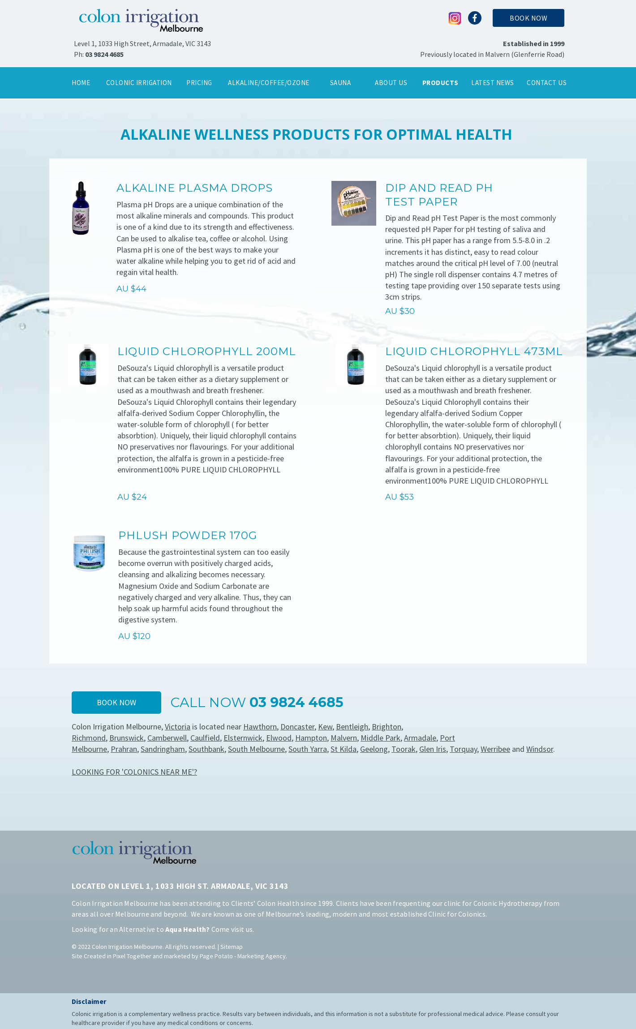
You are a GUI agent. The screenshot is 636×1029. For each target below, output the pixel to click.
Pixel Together (132, 956)
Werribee (495, 749)
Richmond (89, 738)
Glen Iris (432, 749)
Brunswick (126, 738)
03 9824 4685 (104, 54)
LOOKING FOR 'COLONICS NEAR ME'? (134, 772)
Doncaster (297, 726)
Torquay (463, 749)
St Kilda (344, 749)
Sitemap (231, 947)
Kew (325, 726)
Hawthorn (260, 726)
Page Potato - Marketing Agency (243, 956)
